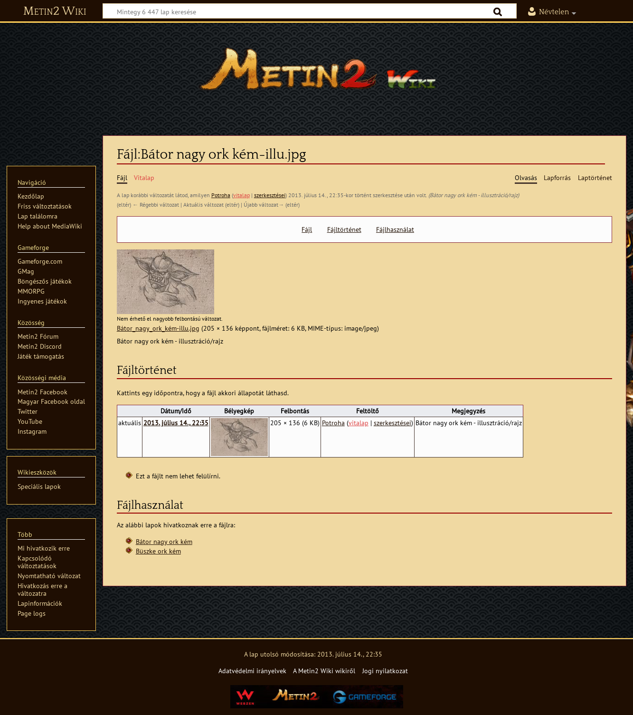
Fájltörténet (344, 229)
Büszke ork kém (158, 550)
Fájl (307, 229)
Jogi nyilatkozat (385, 670)
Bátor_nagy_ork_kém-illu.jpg (158, 328)
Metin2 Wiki (54, 11)
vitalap (241, 195)
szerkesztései (269, 195)
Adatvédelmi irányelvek (252, 670)
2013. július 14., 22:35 (175, 422)
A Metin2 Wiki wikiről (324, 670)
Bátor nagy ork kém (164, 541)
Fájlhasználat (395, 229)
